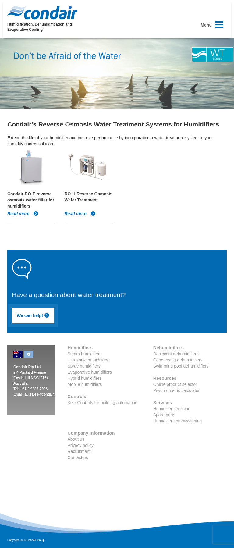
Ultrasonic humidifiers (88, 360)
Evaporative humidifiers (90, 372)
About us (76, 439)
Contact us (78, 457)
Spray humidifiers (84, 366)
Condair (42, 12)
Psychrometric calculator (176, 390)
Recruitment (79, 451)
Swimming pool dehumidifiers (181, 366)
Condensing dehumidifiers (178, 360)
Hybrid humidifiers (85, 378)
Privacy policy (81, 445)
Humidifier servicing (171, 408)
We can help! (33, 315)
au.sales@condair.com (43, 394)
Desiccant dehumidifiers (176, 353)
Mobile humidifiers (85, 384)
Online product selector (175, 384)
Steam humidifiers (85, 353)
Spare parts (164, 414)
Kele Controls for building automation (103, 402)
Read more (22, 213)
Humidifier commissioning (177, 420)
